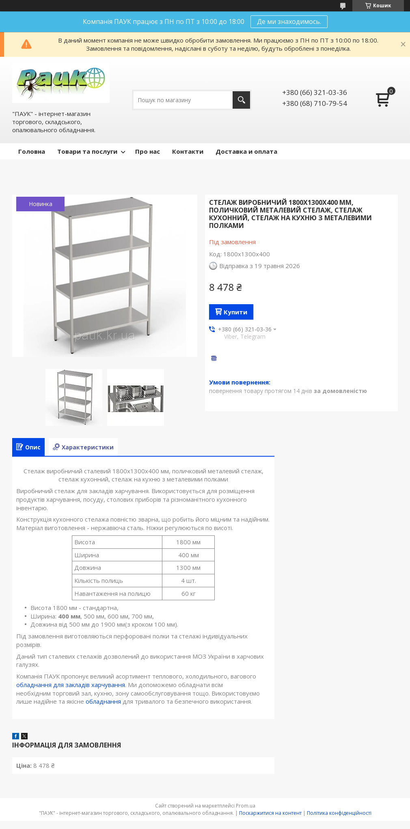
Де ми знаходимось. (289, 21)
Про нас (147, 151)
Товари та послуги (87, 151)
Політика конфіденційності (339, 813)
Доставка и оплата (246, 151)
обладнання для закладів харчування (70, 685)
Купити (235, 312)
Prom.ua (245, 805)
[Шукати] (241, 100)
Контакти (187, 151)
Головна (31, 151)
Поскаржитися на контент (270, 813)
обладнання (103, 701)
